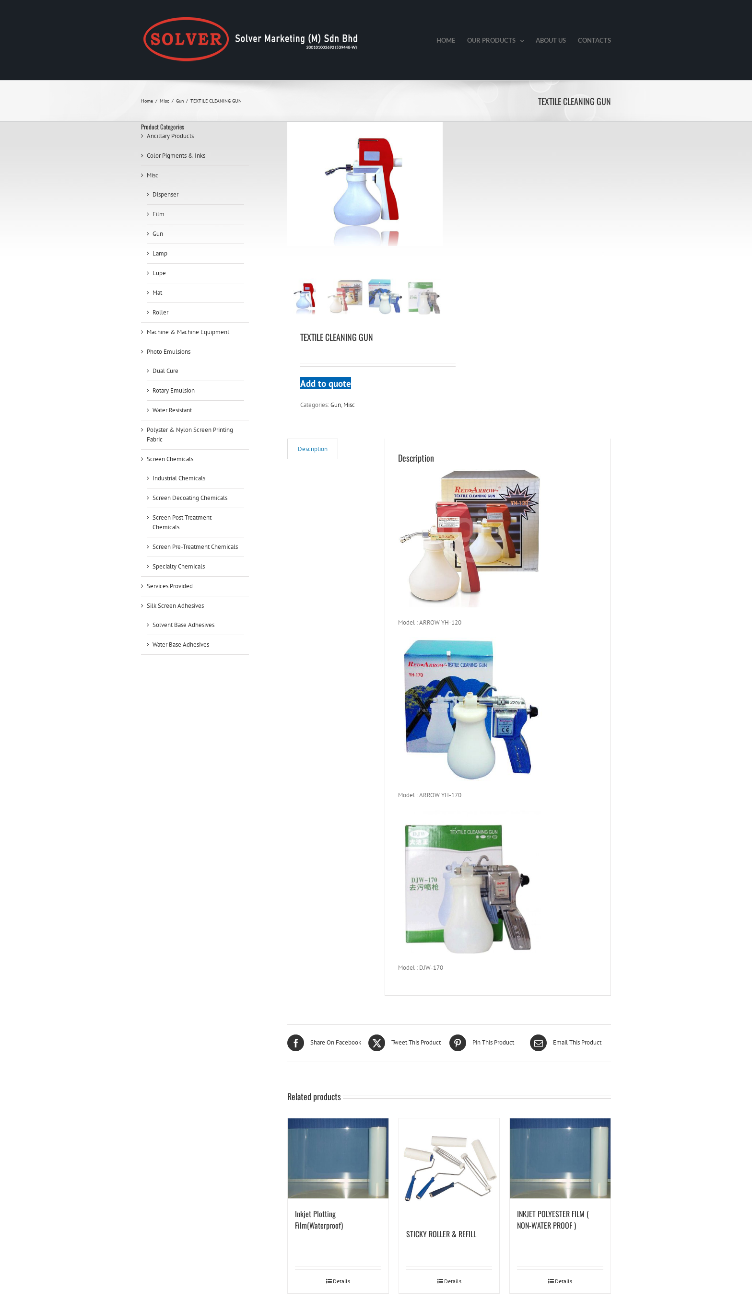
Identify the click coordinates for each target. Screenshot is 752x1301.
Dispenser (165, 194)
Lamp (160, 253)
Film (158, 214)
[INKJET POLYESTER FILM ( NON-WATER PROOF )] (560, 1158)
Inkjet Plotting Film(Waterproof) (319, 1219)
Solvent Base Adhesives (183, 625)
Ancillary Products (170, 136)
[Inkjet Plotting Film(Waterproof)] (338, 1158)
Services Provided (170, 586)
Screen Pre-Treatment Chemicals (195, 547)
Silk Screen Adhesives (175, 606)
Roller (160, 312)
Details (341, 1281)
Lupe (159, 273)
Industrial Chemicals (179, 478)
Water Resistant (172, 410)
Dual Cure (165, 371)
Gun (335, 405)
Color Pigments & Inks (176, 155)
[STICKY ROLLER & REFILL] (449, 1168)
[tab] (312, 449)
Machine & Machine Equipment (188, 332)
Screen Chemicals (170, 459)
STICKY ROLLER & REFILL (441, 1234)
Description (313, 449)
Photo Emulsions (168, 352)
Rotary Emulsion (174, 390)
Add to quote (325, 383)
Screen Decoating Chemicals (190, 498)
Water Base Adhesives (181, 644)
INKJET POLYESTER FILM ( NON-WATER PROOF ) (553, 1219)
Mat (157, 293)
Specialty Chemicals (179, 566)
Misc (349, 405)
